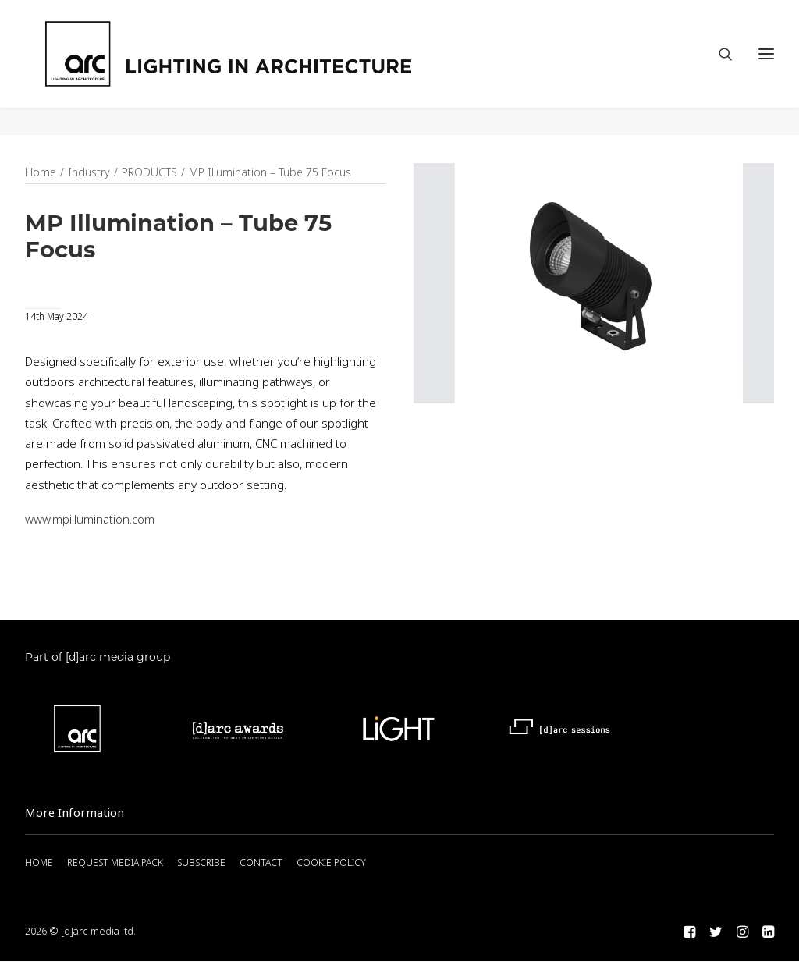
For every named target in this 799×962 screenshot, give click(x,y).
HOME (39, 864)
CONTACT (261, 864)
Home (40, 173)
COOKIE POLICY (331, 864)
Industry (89, 173)
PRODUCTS (149, 173)
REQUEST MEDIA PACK (115, 864)
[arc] (287, 68)
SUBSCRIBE (201, 864)
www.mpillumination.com (89, 520)
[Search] (719, 68)
